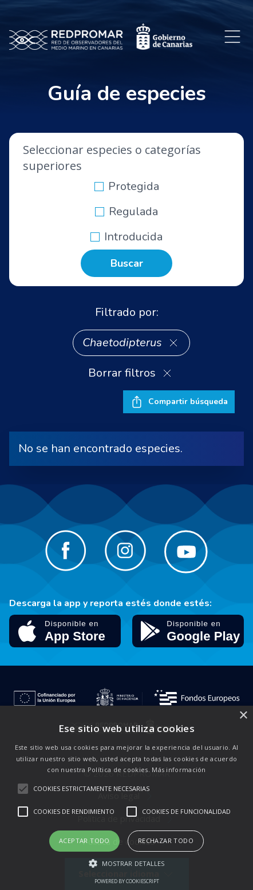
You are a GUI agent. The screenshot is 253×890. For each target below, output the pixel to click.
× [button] (243, 715)
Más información (179, 769)
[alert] (126, 798)
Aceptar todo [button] (84, 840)
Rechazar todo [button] (165, 840)
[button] (127, 863)
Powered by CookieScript (126, 881)
